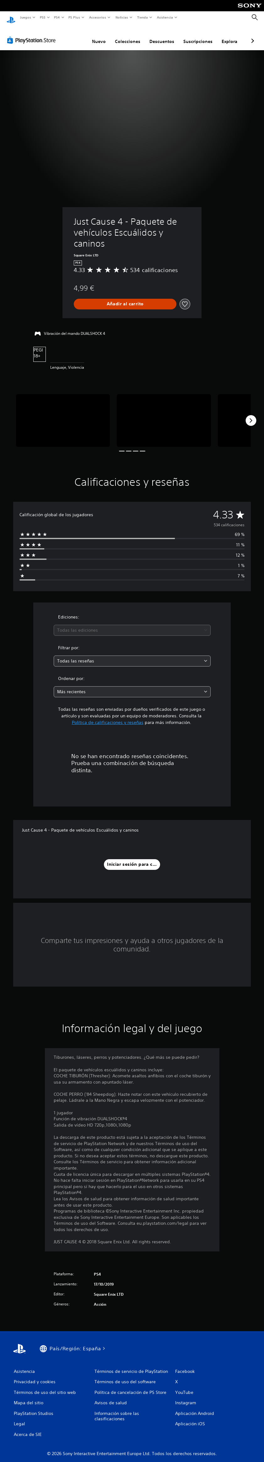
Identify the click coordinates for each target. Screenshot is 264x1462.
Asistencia (165, 17)
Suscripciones (198, 35)
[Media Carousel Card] (63, 414)
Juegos (25, 17)
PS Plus (74, 17)
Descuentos (161, 35)
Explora (229, 35)
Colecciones (127, 35)
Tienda (142, 17)
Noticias (122, 17)
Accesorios (97, 17)
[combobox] (132, 624)
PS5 (43, 17)
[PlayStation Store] (32, 34)
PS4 (57, 17)
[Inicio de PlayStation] (11, 17)
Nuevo (99, 35)
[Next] (250, 414)
